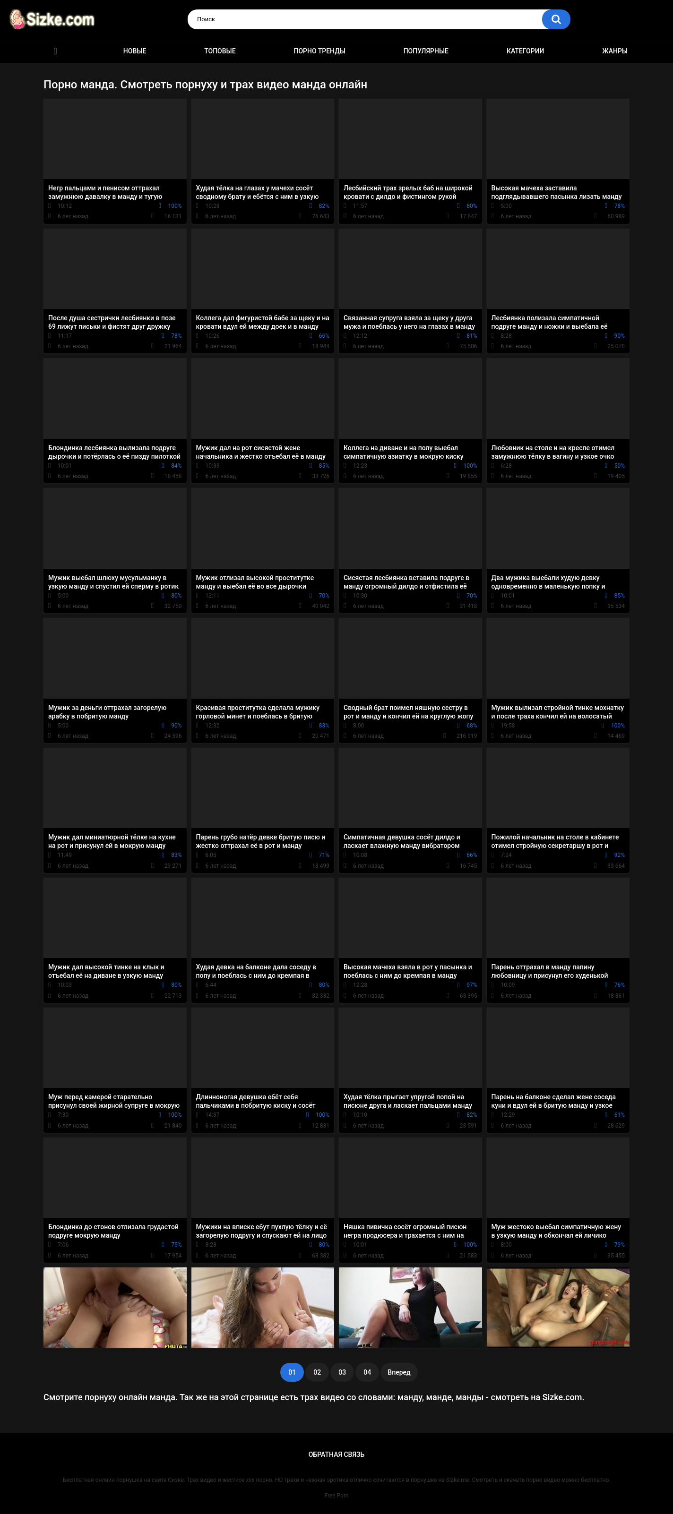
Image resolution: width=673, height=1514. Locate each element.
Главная (55, 51)
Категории (525, 51)
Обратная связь (336, 1454)
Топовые (219, 51)
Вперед (399, 1372)
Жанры (615, 51)
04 (367, 1372)
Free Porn (336, 1495)
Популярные (426, 51)
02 (317, 1372)
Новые (134, 51)
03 (342, 1372)
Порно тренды (319, 51)
